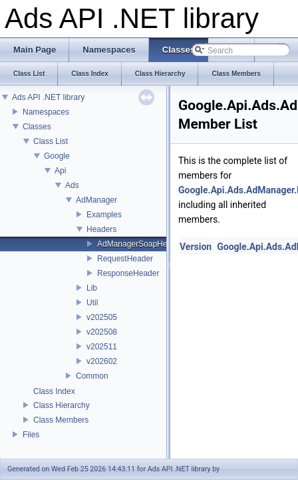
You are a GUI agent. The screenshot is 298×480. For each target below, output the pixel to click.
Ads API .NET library (48, 97)
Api (60, 170)
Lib (91, 288)
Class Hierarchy (61, 405)
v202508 (101, 332)
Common (92, 376)
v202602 (101, 361)
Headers (101, 229)
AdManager (96, 200)
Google (57, 156)
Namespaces (46, 112)
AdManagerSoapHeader (140, 244)
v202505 (101, 317)
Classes (37, 126)
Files (31, 434)
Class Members (60, 420)
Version (196, 246)
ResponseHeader (128, 273)
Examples (104, 214)
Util (92, 302)
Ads (72, 185)
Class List (50, 141)
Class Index (54, 391)
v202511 (101, 346)
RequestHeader (125, 258)
